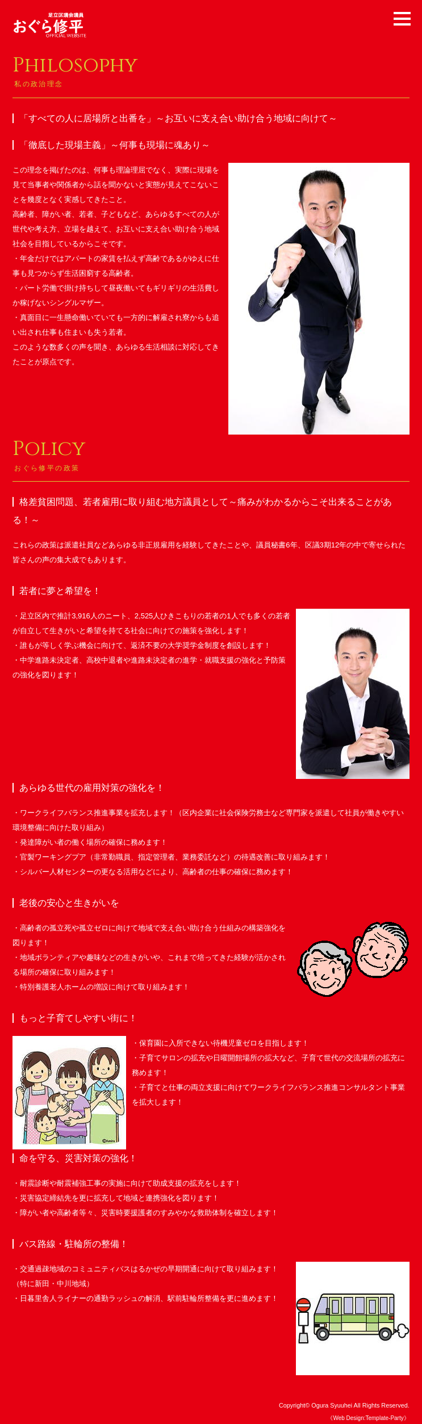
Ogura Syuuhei (331, 1405)
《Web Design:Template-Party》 (368, 1418)
